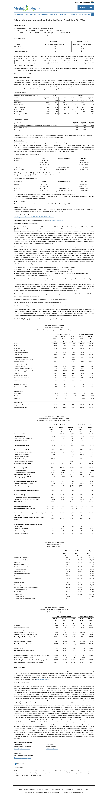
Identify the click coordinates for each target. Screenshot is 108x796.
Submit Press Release (42, 789)
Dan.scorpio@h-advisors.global (22, 758)
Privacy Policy (79, 789)
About (20, 789)
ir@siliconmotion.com (52, 749)
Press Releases (30, 14)
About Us (62, 14)
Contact (53, 14)
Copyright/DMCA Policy (68, 789)
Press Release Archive (29, 789)
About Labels (43, 14)
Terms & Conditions (55, 789)
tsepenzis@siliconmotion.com (22, 749)
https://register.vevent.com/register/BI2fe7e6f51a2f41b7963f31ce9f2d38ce (34, 217)
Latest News (18, 14)
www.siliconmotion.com (56, 220)
